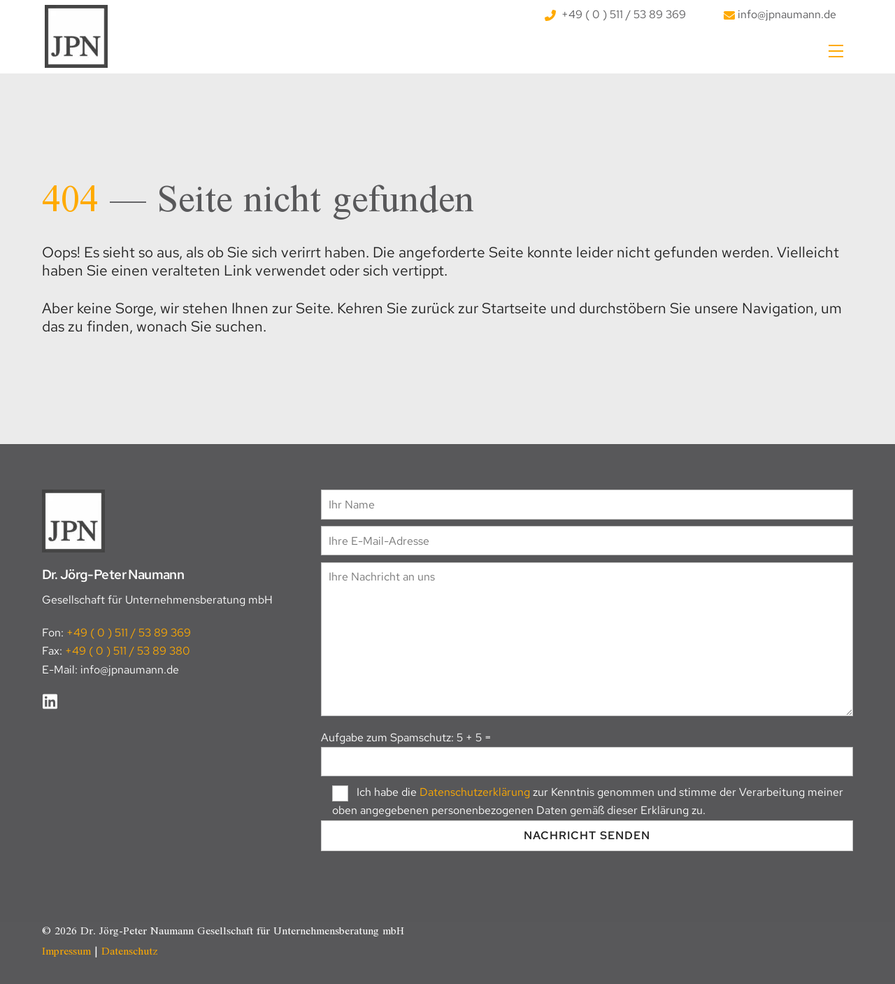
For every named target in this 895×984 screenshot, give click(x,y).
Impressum (66, 952)
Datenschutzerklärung (475, 792)
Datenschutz (129, 952)
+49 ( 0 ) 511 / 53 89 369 (615, 14)
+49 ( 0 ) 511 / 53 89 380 (127, 650)
